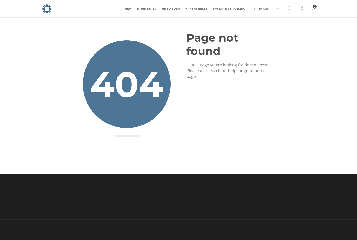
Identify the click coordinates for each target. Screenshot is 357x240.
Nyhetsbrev (146, 8)
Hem (128, 8)
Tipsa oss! (262, 8)
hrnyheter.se (196, 8)
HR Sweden (171, 8)
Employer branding (229, 8)
